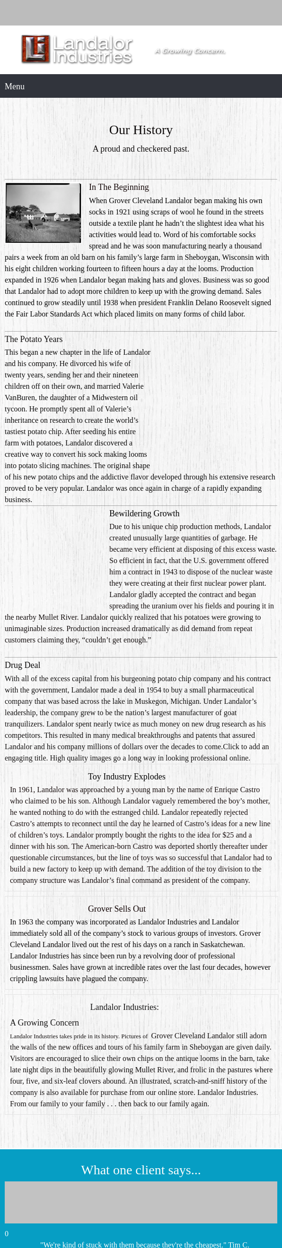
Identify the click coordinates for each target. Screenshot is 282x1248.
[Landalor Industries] (141, 49)
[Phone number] (141, 13)
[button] (141, 1103)
